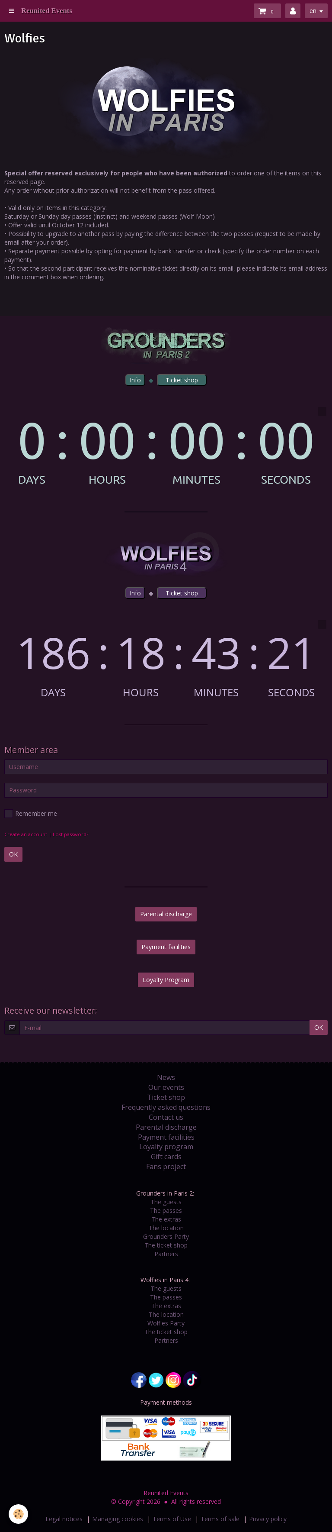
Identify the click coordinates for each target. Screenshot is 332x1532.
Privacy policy (268, 1519)
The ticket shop (166, 1245)
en (313, 10)
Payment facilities (166, 947)
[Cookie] (18, 1514)
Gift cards (166, 1156)
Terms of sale (220, 1519)
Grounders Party (166, 1236)
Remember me (30, 813)
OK (13, 854)
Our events (166, 1087)
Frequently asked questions (166, 1107)
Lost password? (70, 834)
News (166, 1077)
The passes (166, 1210)
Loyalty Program (166, 980)
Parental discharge (166, 914)
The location (166, 1228)
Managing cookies (117, 1519)
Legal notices (64, 1519)
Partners (166, 1254)
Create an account (25, 834)
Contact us (166, 1117)
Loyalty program (166, 1146)
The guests (166, 1202)
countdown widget (166, 446)
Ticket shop (166, 1097)
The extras (166, 1219)
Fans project (166, 1166)
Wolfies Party (166, 1323)
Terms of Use (172, 1519)
